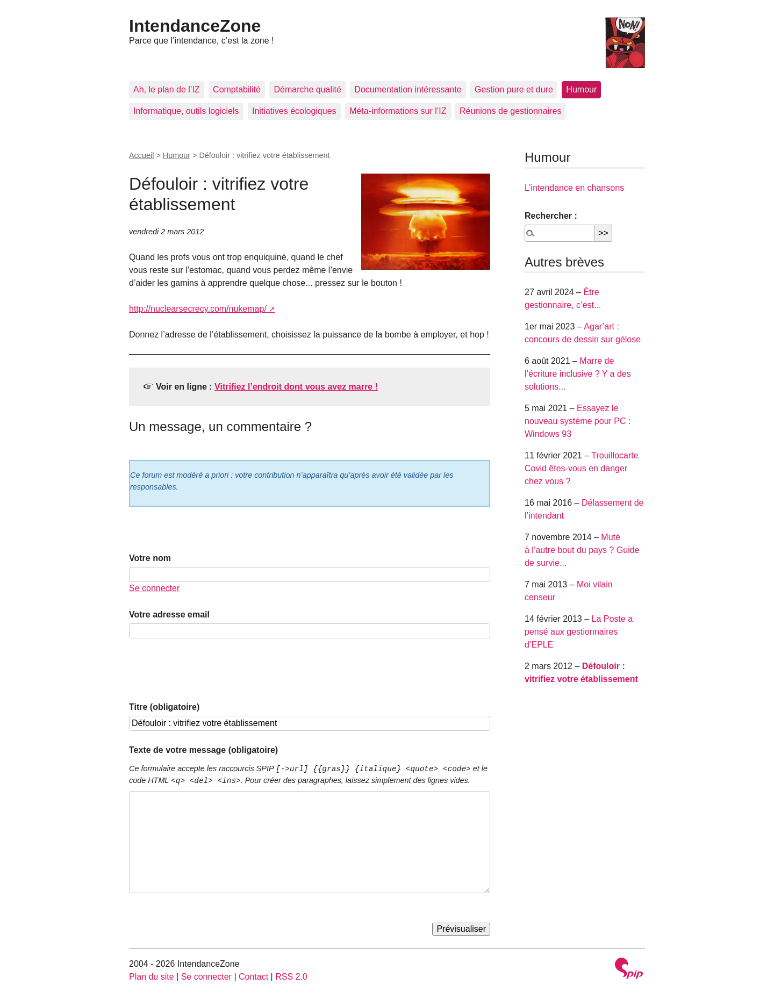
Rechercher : (551, 215)
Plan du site (151, 976)
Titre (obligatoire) (164, 706)
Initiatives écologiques (294, 111)
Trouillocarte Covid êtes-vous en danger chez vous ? (582, 468)
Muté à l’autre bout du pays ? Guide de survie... (582, 550)
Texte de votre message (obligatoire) (203, 749)
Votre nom (150, 558)
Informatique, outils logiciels (186, 111)
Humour (581, 89)
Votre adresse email (169, 614)
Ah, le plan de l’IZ (166, 89)
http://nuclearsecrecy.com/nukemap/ (198, 308)
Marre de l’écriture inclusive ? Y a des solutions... (578, 373)
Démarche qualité (307, 89)
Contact (253, 976)
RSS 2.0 (291, 976)
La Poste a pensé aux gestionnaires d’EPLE (579, 631)
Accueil (141, 155)
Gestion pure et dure (514, 89)
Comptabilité (237, 89)
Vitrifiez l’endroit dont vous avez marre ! (296, 386)
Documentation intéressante (407, 89)
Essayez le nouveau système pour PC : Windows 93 (577, 421)
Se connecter (154, 588)
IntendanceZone (195, 25)
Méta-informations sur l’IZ (398, 111)
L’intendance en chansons (574, 187)
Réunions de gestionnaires (510, 111)
